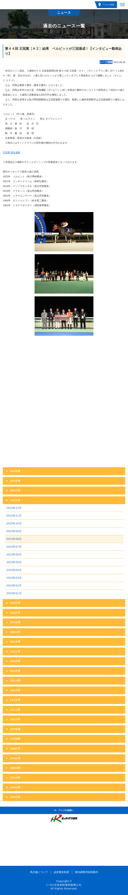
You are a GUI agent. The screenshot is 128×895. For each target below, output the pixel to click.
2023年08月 (14, 538)
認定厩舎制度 (61, 872)
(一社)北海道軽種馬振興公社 (63, 884)
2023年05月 (14, 562)
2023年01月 (14, 593)
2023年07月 (14, 546)
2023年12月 (14, 507)
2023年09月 (14, 531)
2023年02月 (14, 585)
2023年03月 (14, 577)
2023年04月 (14, 570)
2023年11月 (14, 515)
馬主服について (39, 872)
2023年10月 (14, 523)
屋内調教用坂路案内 (86, 872)
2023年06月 (14, 554)
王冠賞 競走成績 (11, 152)
